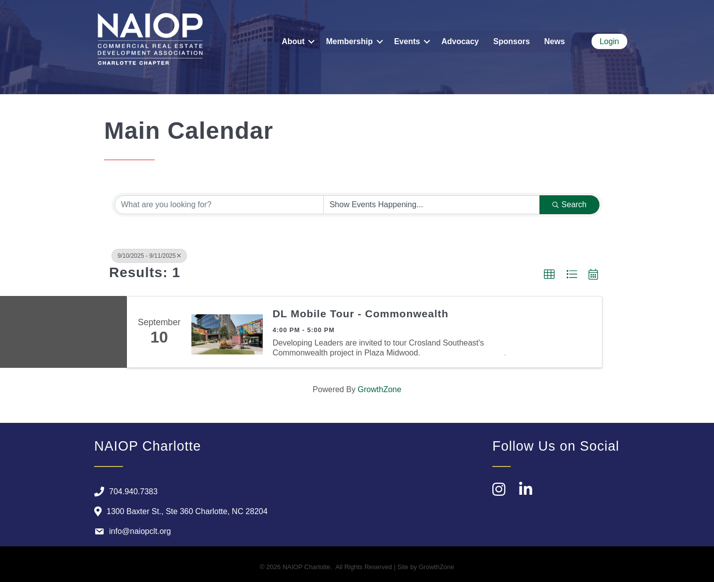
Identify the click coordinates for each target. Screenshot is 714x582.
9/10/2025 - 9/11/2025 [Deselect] (149, 255)
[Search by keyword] (219, 204)
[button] (549, 275)
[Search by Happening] (431, 204)
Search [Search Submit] (569, 204)
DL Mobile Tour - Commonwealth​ (361, 313)
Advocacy (460, 41)
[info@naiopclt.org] (130, 531)
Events (407, 41)
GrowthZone (379, 389)
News (554, 41)
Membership (349, 41)
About (293, 41)
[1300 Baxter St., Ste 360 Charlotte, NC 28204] (178, 512)
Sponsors (511, 41)
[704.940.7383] (123, 492)
